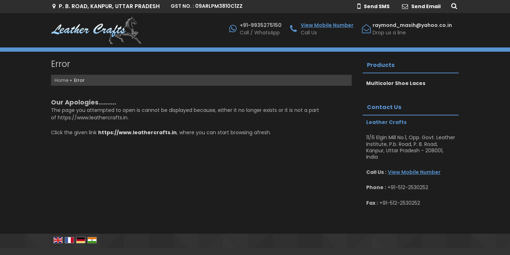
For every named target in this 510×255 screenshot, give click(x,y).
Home (62, 80)
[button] (327, 25)
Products (381, 65)
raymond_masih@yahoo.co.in (412, 25)
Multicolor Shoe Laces (395, 83)
